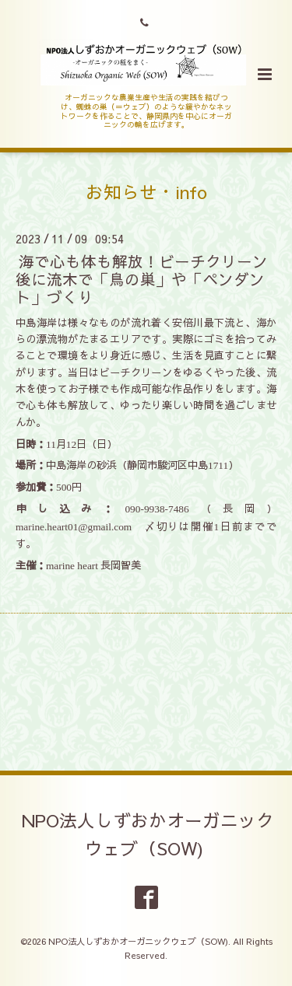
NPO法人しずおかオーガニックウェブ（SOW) (148, 834)
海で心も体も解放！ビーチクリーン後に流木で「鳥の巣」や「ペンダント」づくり (142, 279)
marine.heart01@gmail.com (74, 527)
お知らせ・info (146, 192)
